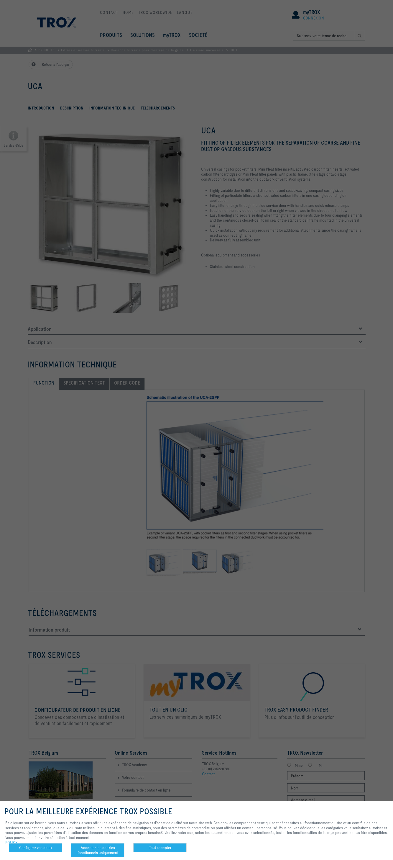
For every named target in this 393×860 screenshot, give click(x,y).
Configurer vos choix (35, 847)
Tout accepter (160, 847)
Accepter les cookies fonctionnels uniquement (98, 850)
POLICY (11, 842)
